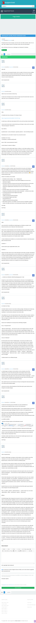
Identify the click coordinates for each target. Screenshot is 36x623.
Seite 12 (3, 610)
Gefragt (3, 40)
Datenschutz (29, 607)
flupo (9, 402)
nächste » (9, 54)
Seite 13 (5, 610)
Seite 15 (6, 611)
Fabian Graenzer (18, 620)
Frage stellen (16, 16)
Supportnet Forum (9, 11)
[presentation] (10, 582)
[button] (4, 549)
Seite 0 (3, 602)
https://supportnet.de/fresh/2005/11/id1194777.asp (11, 118)
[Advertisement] (18, 26)
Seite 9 (6, 607)
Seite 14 (3, 611)
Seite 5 (3, 605)
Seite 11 (6, 608)
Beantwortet (3, 91)
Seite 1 (5, 602)
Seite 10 (3, 608)
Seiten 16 (3, 613)
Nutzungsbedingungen (31, 604)
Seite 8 (3, 607)
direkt (6, 613)
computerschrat (11, 274)
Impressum (29, 602)
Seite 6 (5, 605)
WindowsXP (9, 40)
